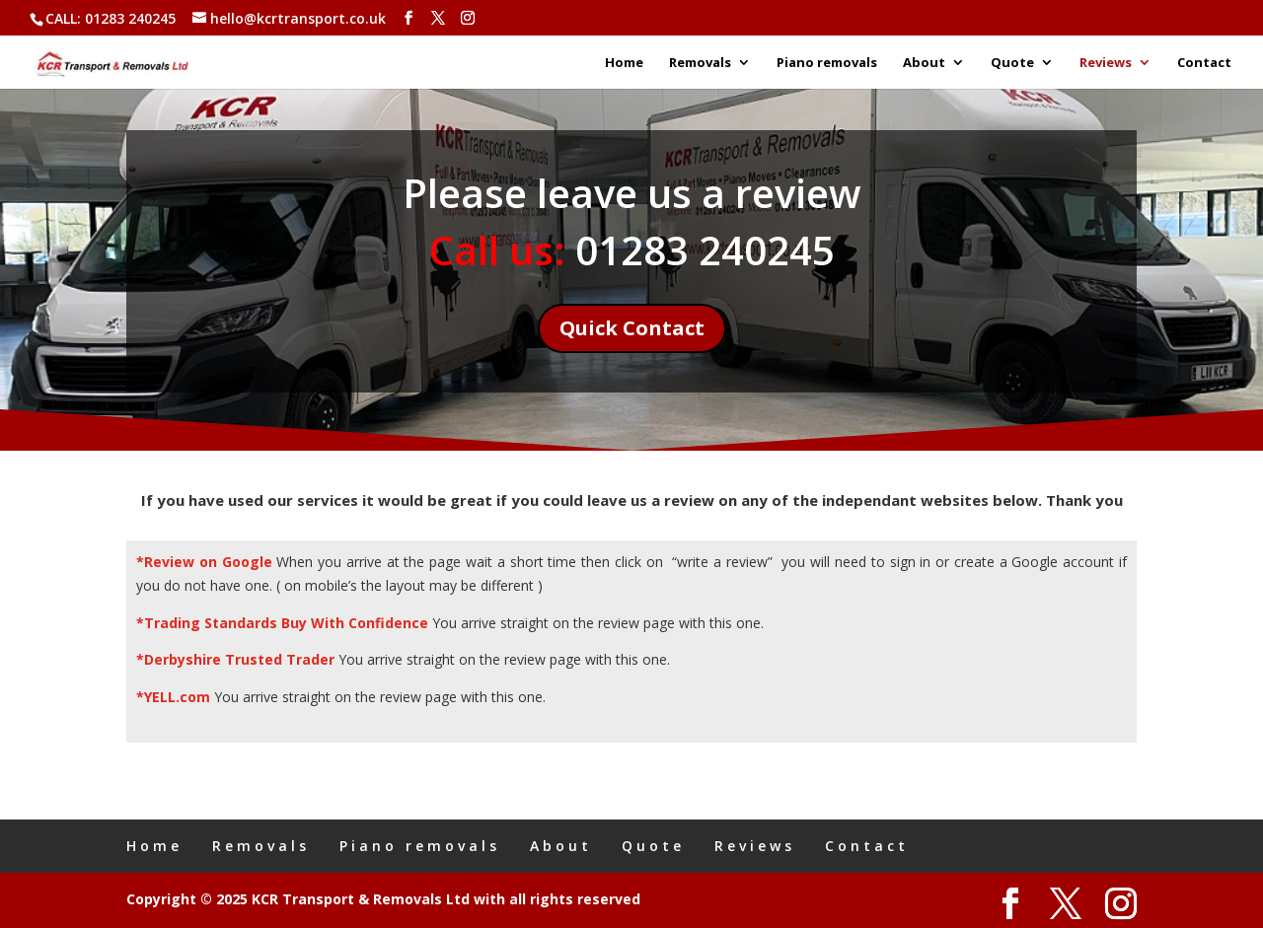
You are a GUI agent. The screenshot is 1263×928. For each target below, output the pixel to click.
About (924, 63)
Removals (700, 63)
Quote (1012, 63)
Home (624, 63)
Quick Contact (632, 328)
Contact (1204, 63)
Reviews (1105, 63)
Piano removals (827, 63)
